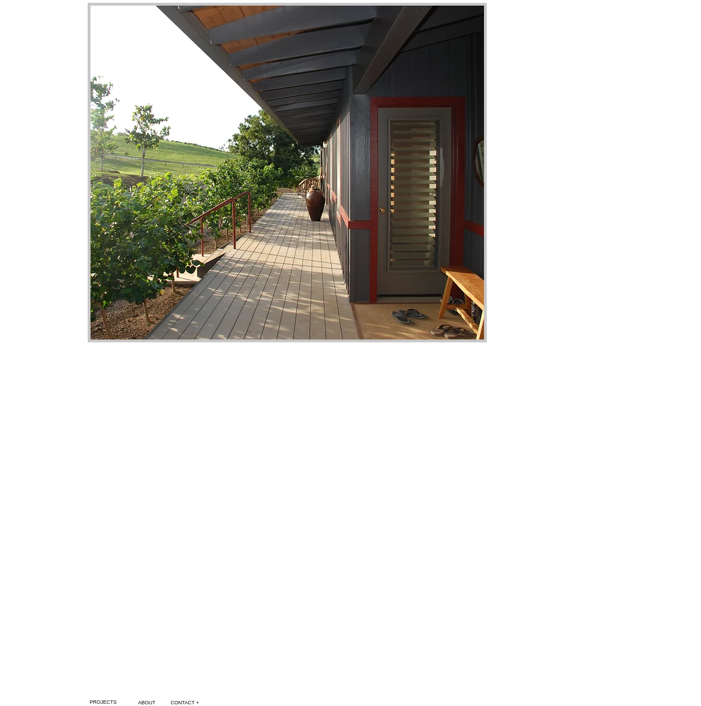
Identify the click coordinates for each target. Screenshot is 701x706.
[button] (287, 172)
